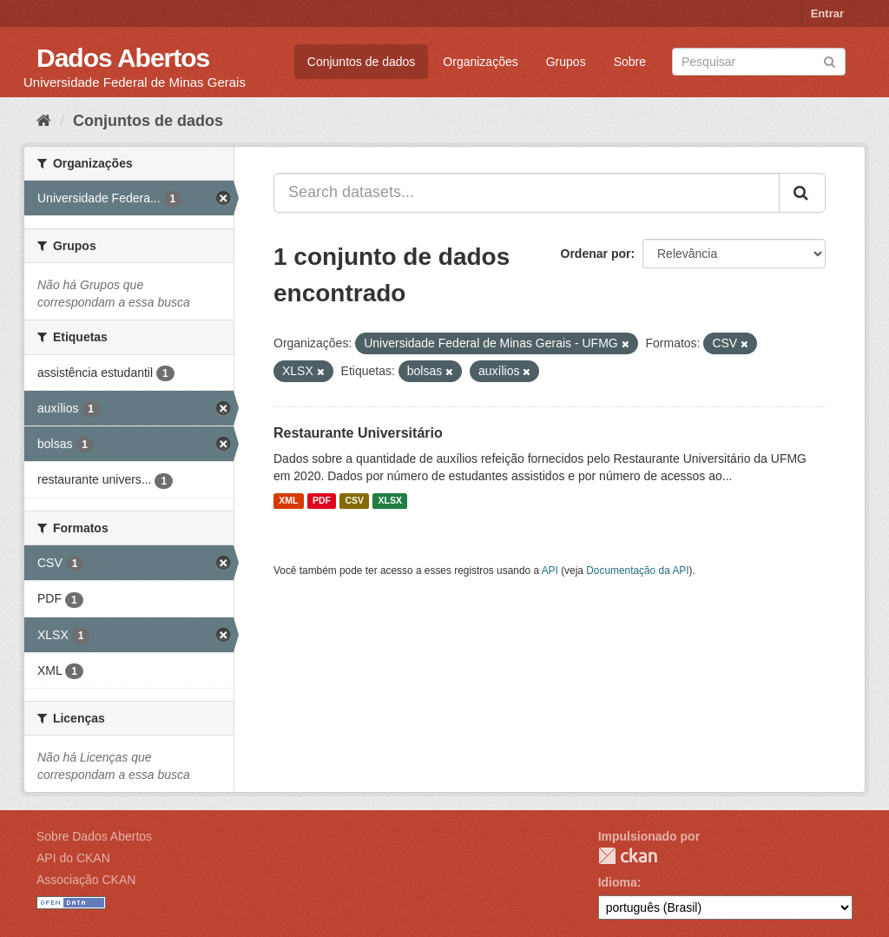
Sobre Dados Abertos (94, 836)
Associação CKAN (85, 880)
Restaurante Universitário (358, 433)
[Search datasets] (759, 62)
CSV (354, 501)
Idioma (617, 882)
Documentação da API (637, 570)
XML (288, 501)
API (550, 570)
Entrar (827, 13)
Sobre (630, 62)
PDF (322, 501)
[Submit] (829, 60)
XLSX (390, 501)
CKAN (627, 856)
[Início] (43, 120)
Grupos (566, 62)
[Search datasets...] (526, 193)
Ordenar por (596, 254)
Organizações (480, 62)
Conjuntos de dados (361, 62)
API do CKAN (73, 858)
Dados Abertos (122, 57)
